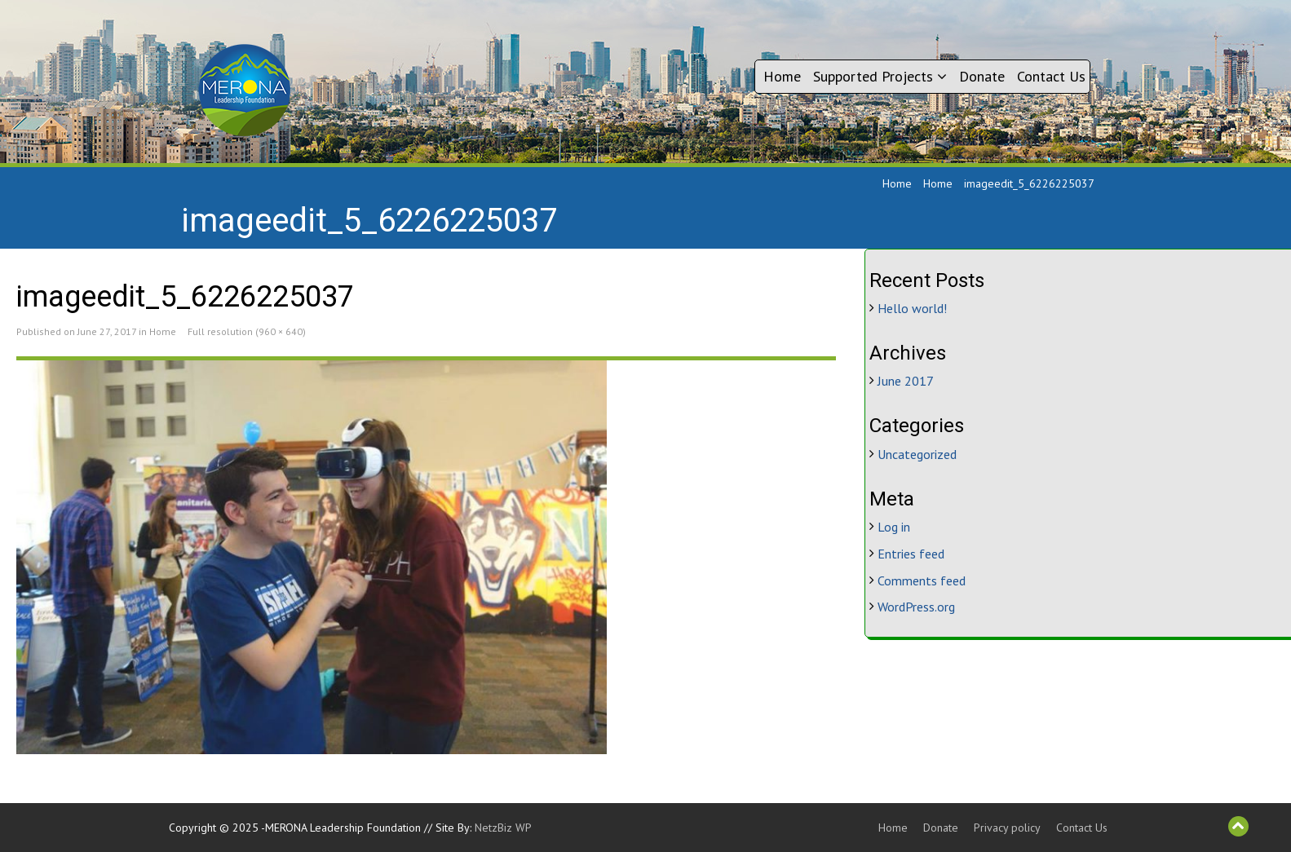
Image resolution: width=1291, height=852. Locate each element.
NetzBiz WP (503, 827)
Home (782, 76)
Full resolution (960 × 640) (247, 331)
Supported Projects (880, 76)
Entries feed (911, 553)
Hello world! (912, 308)
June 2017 (906, 381)
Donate (982, 76)
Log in (894, 527)
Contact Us (1051, 76)
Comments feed (922, 580)
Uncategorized (917, 454)
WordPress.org (916, 606)
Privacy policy (1007, 827)
